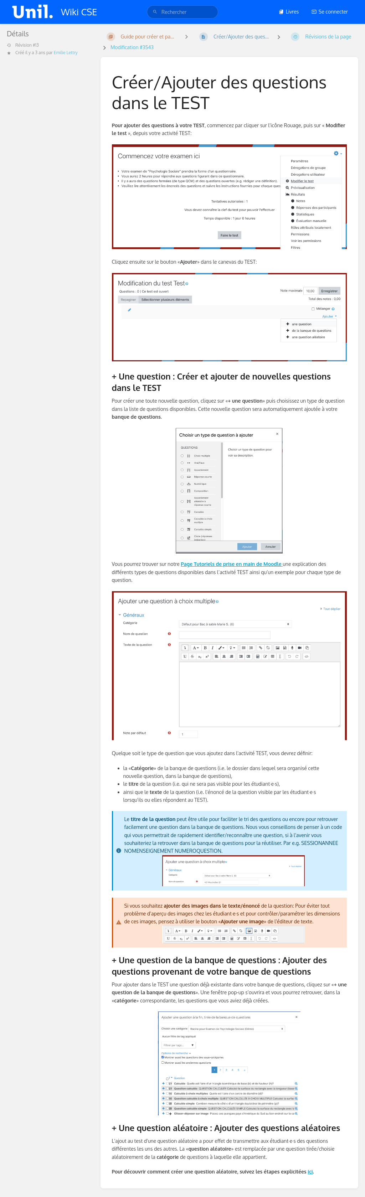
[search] (182, 12)
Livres (289, 12)
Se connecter (330, 12)
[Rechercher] (155, 12)
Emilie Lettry (66, 52)
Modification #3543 (132, 47)
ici (310, 1171)
